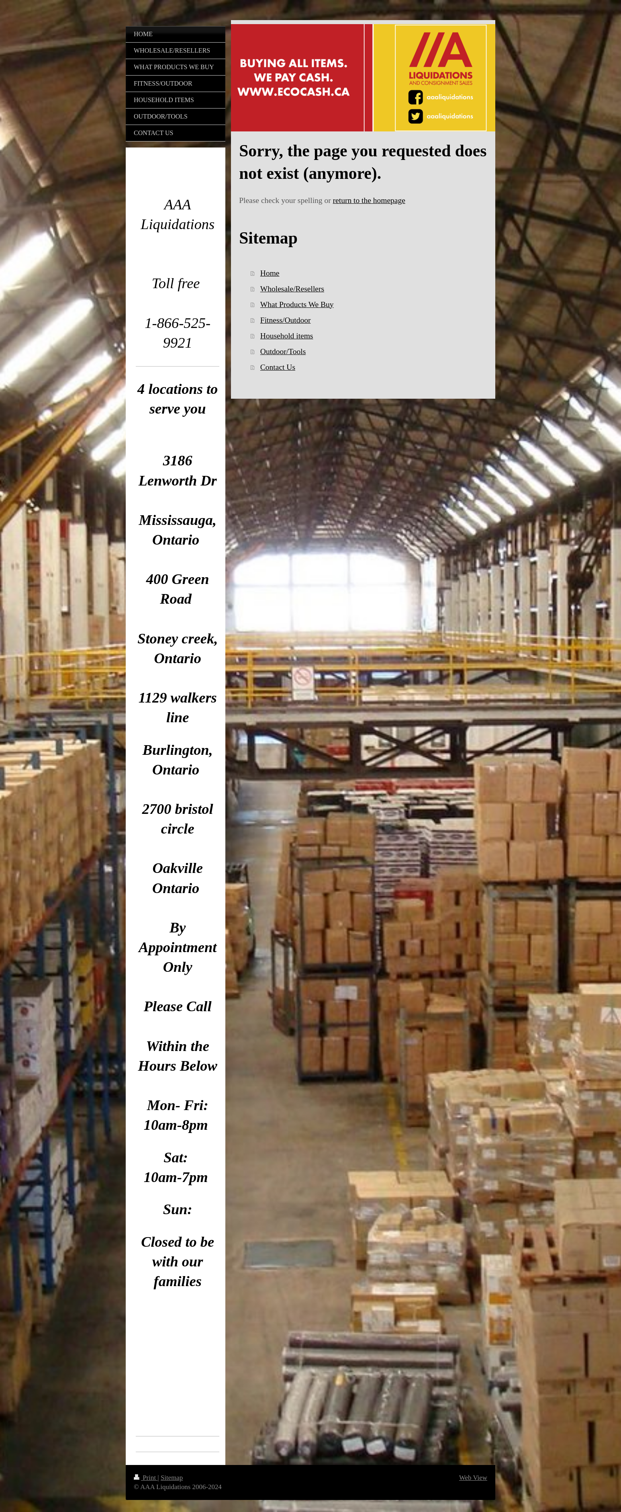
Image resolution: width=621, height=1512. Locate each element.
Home (270, 273)
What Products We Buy (297, 304)
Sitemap (172, 1477)
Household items (286, 336)
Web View (473, 1477)
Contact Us (277, 367)
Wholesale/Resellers (292, 289)
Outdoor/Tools (283, 351)
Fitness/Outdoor (285, 320)
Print (145, 1477)
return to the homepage (369, 200)
